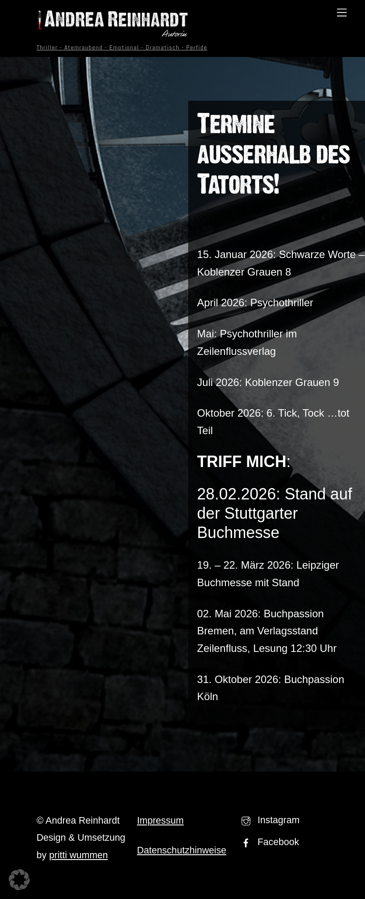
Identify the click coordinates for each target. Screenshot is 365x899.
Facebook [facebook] (268, 841)
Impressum (160, 820)
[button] (19, 879)
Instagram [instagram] (268, 819)
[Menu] (342, 12)
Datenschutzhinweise (181, 850)
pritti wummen (78, 854)
